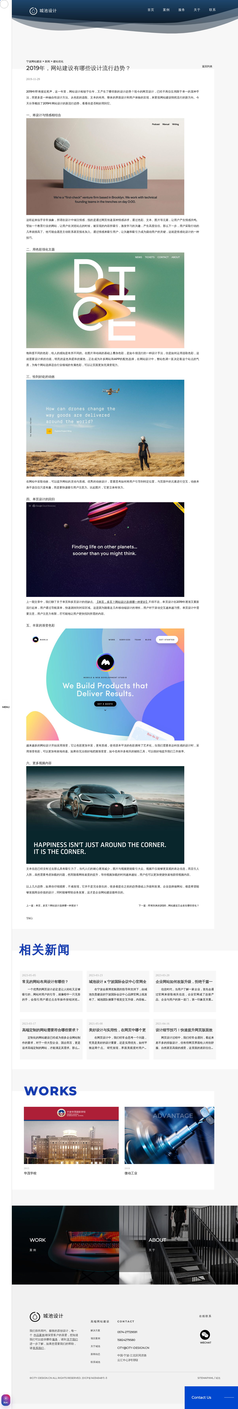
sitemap (203, 1383)
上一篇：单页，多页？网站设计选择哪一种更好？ (56, 905)
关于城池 (96, 1351)
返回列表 (206, 66)
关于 (197, 10)
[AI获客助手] (5, 1400)
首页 (151, 10)
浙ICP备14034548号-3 (94, 1383)
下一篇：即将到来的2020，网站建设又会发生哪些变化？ (164, 905)
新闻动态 (96, 1359)
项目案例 (96, 1343)
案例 (166, 10)
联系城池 (96, 1367)
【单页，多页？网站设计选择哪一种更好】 (122, 602)
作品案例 (39, 1337)
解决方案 (96, 1335)
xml (211, 1383)
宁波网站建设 (34, 61)
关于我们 (72, 1341)
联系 (212, 10)
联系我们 (38, 1350)
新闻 (47, 61)
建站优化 (58, 61)
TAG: (31, 919)
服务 (181, 10)
